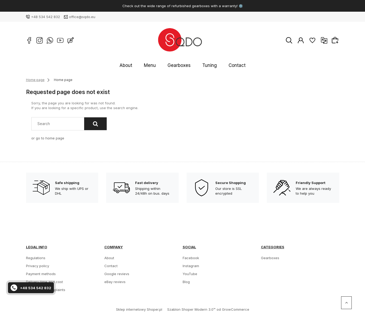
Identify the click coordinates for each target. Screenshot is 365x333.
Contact (225, 65)
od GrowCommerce (233, 309)
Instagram (191, 266)
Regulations (35, 258)
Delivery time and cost (44, 282)
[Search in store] (58, 123)
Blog (186, 282)
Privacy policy (37, 266)
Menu (157, 65)
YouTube (190, 274)
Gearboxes (180, 65)
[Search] (95, 123)
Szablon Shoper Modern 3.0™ (191, 309)
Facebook (191, 258)
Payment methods (41, 274)
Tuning (204, 65)
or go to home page (47, 138)
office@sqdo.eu (82, 17)
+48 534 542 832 (45, 17)
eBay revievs (115, 282)
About (138, 65)
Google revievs (116, 274)
